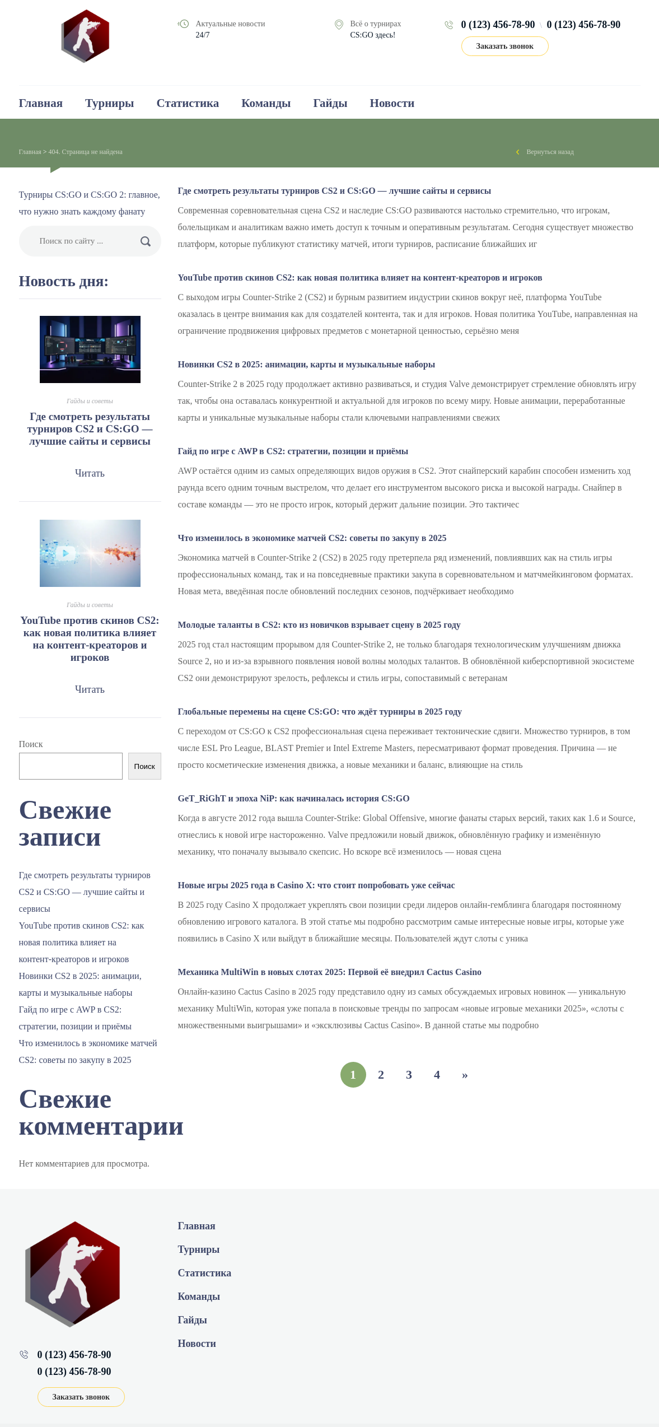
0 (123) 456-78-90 (498, 24)
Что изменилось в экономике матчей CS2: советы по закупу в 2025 (312, 538)
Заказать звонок (505, 46)
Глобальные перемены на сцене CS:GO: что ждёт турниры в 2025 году (320, 711)
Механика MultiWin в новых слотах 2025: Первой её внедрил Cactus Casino (330, 972)
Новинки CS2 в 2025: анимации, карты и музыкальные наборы (307, 364)
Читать (90, 473)
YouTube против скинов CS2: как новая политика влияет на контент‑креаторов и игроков (360, 277)
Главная (41, 103)
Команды (266, 103)
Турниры (109, 103)
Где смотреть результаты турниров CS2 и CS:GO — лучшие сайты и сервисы (335, 190)
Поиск (31, 744)
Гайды (330, 103)
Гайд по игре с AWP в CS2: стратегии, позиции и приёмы (293, 451)
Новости (392, 103)
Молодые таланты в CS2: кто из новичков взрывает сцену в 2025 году (319, 624)
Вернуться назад (550, 152)
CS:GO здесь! (373, 35)
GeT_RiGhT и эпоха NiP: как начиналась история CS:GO (294, 798)
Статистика (188, 103)
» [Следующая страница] (465, 1074)
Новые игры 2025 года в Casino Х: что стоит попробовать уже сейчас (316, 885)
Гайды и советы (90, 401)
